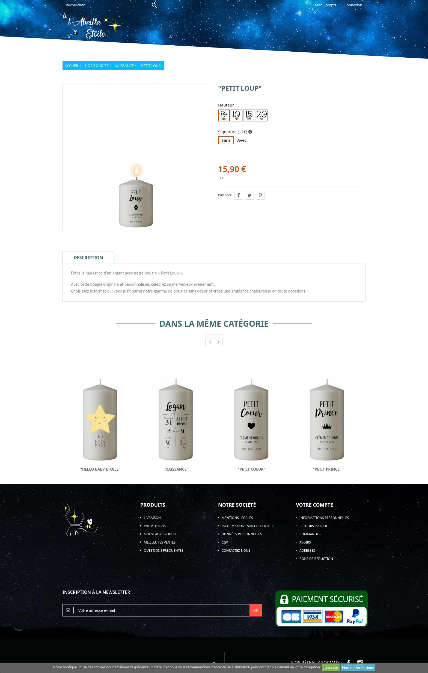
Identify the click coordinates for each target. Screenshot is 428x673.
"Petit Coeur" (251, 469)
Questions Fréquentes (163, 550)
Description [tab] (88, 258)
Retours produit (314, 526)
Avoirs (305, 542)
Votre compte (314, 504)
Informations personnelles (324, 517)
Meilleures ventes (160, 542)
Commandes (309, 534)
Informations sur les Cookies (248, 526)
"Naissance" (176, 469)
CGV (225, 542)
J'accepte (330, 667)
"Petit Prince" (327, 469)
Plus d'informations (358, 667)
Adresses (307, 550)
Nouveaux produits (161, 534)
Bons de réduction (316, 558)
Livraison (152, 517)
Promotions (155, 526)
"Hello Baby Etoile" (100, 469)
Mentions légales (237, 517)
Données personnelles (242, 534)
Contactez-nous (236, 550)
